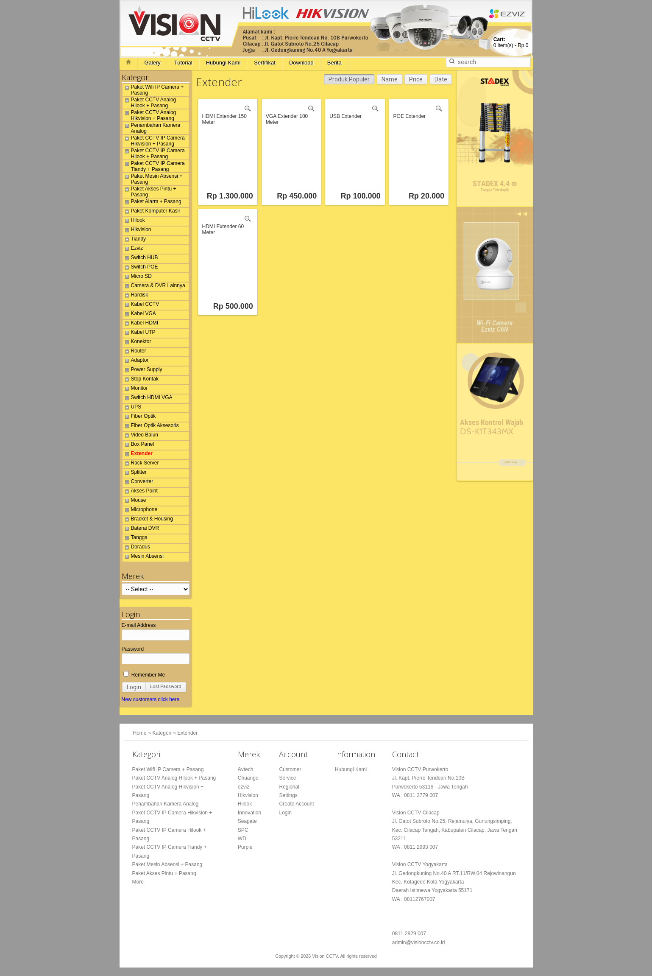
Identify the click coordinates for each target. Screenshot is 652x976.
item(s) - (511, 42)
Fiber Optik (139, 417)
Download (301, 62)
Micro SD (137, 277)
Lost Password (165, 686)
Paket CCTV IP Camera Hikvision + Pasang (154, 141)
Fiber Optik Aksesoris (151, 426)
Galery (153, 62)
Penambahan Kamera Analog (152, 128)
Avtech (245, 769)
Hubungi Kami (223, 62)
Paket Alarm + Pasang (152, 203)
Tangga (135, 538)
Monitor (135, 389)
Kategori (162, 733)
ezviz (243, 787)
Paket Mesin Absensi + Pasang (153, 179)
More (138, 882)
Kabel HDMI (141, 324)
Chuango (248, 778)
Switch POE (140, 268)
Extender (138, 454)
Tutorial (183, 62)
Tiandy (134, 240)
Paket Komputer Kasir (152, 212)
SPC (243, 830)
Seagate (247, 821)
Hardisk (135, 296)
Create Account (296, 804)
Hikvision (137, 231)
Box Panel (138, 445)
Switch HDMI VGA (148, 398)
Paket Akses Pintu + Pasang (149, 192)
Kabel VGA (139, 314)
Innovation (249, 813)
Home (140, 733)
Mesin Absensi (143, 557)
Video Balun (141, 436)
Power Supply (142, 370)
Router (134, 352)
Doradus (136, 548)
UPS (132, 408)
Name (390, 79)
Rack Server (141, 464)
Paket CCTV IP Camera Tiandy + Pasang (154, 166)
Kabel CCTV (141, 305)
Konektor (137, 342)
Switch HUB (140, 258)
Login (134, 687)
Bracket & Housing (148, 520)
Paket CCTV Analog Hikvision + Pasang (149, 115)
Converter (138, 482)
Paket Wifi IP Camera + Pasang (153, 90)
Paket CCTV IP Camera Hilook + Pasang (154, 153)
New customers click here (151, 699)
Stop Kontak (141, 380)
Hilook (134, 221)
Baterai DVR (141, 529)
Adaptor (136, 361)
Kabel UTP (139, 333)
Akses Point (140, 492)
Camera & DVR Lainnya (154, 286)
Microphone (140, 510)
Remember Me (144, 675)
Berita (334, 62)
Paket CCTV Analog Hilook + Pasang (149, 103)
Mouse (134, 501)
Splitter (135, 473)
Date (441, 79)
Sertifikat (265, 62)
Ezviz (133, 249)
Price (416, 79)
